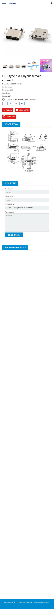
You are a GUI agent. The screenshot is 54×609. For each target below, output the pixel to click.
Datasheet (9, 116)
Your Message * (10, 212)
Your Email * (9, 197)
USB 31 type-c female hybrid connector (21, 99)
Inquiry (8, 110)
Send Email (22, 110)
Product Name (9, 204)
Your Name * (9, 189)
